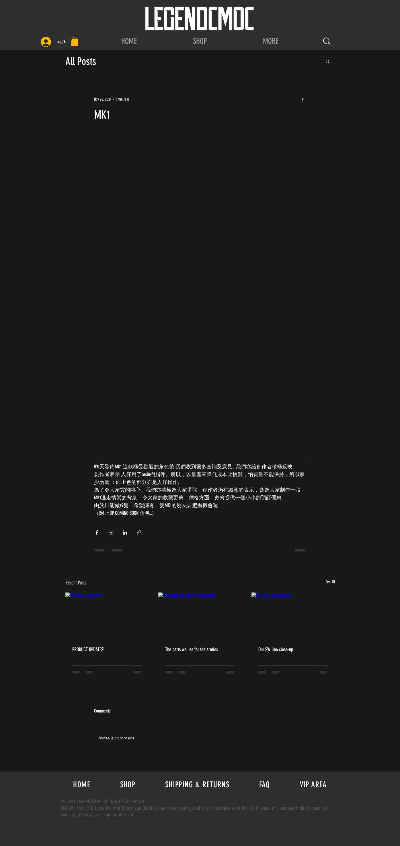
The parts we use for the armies (191, 649)
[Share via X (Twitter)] (111, 532)
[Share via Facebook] (96, 532)
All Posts (80, 61)
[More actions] (302, 99)
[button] (75, 41)
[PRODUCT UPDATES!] (107, 615)
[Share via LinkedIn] (125, 532)
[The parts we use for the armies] (200, 615)
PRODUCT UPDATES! (88, 649)
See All (330, 582)
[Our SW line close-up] (293, 615)
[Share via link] (139, 532)
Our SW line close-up (275, 649)
